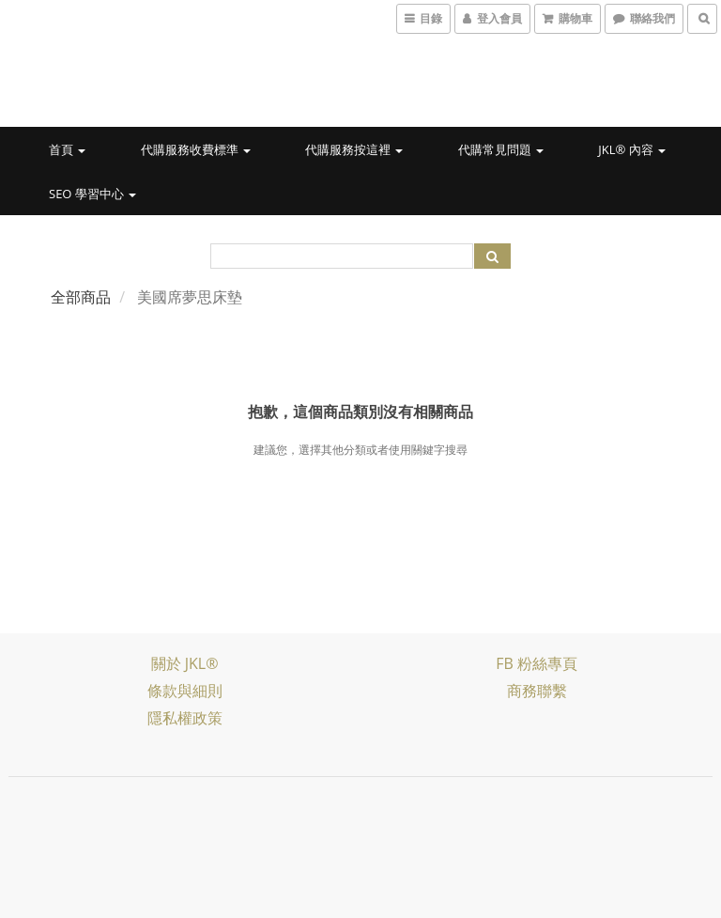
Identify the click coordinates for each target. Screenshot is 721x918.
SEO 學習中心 (92, 193)
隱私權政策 (184, 718)
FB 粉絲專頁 (536, 663)
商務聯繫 (537, 690)
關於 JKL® (185, 663)
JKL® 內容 (632, 149)
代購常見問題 (501, 149)
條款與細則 (184, 690)
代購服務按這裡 (354, 149)
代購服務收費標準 (196, 149)
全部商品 (81, 297)
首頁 (67, 149)
